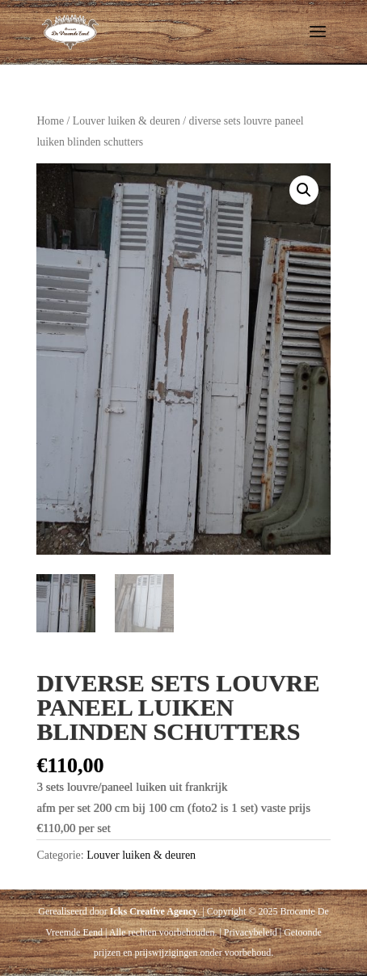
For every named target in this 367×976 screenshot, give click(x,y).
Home (50, 121)
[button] (303, 190)
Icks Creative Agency (153, 911)
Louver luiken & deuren (126, 121)
